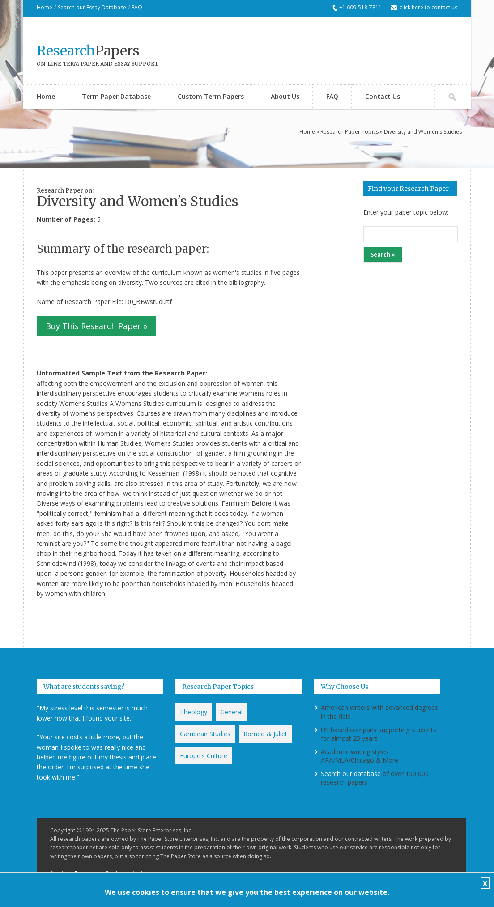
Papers (88, 50)
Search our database (351, 773)
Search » (382, 254)
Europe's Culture (203, 755)
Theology (193, 712)
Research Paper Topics (349, 131)
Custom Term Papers (211, 96)
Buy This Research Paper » (96, 326)
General (231, 712)
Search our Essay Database (92, 7)
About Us (285, 96)
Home (44, 7)
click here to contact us (428, 7)
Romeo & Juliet (265, 734)
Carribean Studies (205, 734)
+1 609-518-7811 (360, 7)
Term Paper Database (116, 96)
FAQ (137, 7)
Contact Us (382, 96)
